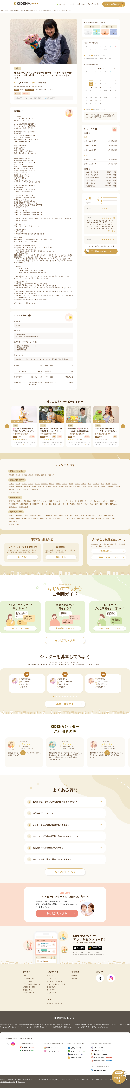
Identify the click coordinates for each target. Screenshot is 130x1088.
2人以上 (97, 501)
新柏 (105, 516)
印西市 (90, 487)
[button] (53, 696)
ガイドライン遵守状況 (83, 1079)
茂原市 (64, 484)
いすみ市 (25, 489)
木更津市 (44, 484)
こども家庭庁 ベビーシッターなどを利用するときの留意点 (108, 1079)
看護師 (80, 501)
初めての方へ (62, 4)
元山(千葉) (106, 518)
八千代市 (19, 487)
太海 (73, 518)
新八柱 (24, 518)
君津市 (48, 487)
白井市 (96, 487)
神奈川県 (51, 475)
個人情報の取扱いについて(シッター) (25, 1079)
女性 (90, 501)
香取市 (11, 489)
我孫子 (11, 516)
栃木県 (18, 475)
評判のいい (13, 507)
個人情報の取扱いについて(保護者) (49, 1079)
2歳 (50, 504)
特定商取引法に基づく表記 (7, 1082)
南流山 (98, 518)
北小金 (88, 516)
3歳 (54, 504)
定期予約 (12, 501)
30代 (101, 504)
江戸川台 (33, 516)
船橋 (78, 518)
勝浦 (55, 516)
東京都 (43, 475)
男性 (86, 501)
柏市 (102, 484)
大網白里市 (34, 489)
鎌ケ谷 (61, 516)
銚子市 (18, 484)
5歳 (63, 504)
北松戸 (94, 516)
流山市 (11, 487)
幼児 (91, 504)
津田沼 (35, 518)
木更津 (81, 516)
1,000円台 (112, 501)
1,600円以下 (13, 504)
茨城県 (11, 475)
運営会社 (2, 1079)
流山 (54, 518)
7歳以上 (73, 504)
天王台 (42, 518)
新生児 (79, 504)
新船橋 (11, 518)
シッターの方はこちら (115, 4)
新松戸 (18, 518)
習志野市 (96, 484)
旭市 (89, 484)
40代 (107, 504)
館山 (30, 518)
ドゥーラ (73, 501)
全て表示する (14, 492)
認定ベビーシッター (40, 501)
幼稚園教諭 (28, 501)
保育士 (19, 501)
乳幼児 (86, 504)
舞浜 (83, 518)
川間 (76, 516)
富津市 (55, 487)
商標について (21, 1082)
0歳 (42, 504)
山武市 (18, 489)
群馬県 (24, 475)
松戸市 (51, 484)
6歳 (67, 504)
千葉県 (37, 475)
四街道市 (68, 487)
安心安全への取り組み (77, 4)
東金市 (83, 484)
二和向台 (67, 518)
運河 (26, 516)
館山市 (37, 484)
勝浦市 (108, 484)
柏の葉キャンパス (15, 521)
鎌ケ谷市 (41, 487)
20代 (96, 504)
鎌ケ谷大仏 (69, 516)
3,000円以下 (34, 504)
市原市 (114, 484)
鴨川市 (34, 487)
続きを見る (111, 231)
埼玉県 (30, 475)
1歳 (46, 504)
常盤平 (48, 518)
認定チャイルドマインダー (58, 501)
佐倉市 (77, 484)
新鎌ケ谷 (111, 516)
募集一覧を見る (69, 704)
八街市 (83, 487)
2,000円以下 (24, 504)
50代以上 (113, 504)
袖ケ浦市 (76, 487)
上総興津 (49, 516)
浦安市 (61, 487)
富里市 (103, 487)
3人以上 (104, 501)
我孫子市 (27, 487)
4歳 (58, 504)
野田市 (58, 484)
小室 (100, 516)
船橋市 (30, 484)
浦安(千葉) (19, 516)
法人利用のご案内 (93, 4)
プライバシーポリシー (67, 1079)
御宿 (39, 516)
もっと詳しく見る (68, 871)
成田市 (71, 484)
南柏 (92, 518)
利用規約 (10, 1079)
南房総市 (110, 487)
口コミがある (23, 507)
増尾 (87, 518)
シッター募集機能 (78, 664)
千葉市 (11, 484)
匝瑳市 (117, 487)
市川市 (24, 484)
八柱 (113, 518)
